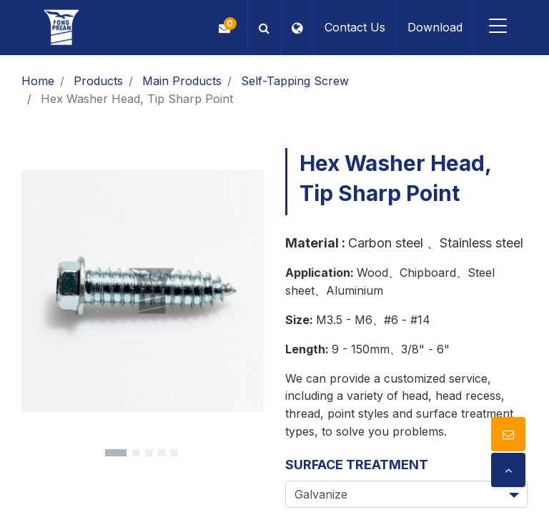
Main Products (182, 81)
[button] (263, 27)
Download (433, 27)
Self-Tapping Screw (295, 81)
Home (37, 81)
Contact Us (353, 27)
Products (98, 81)
